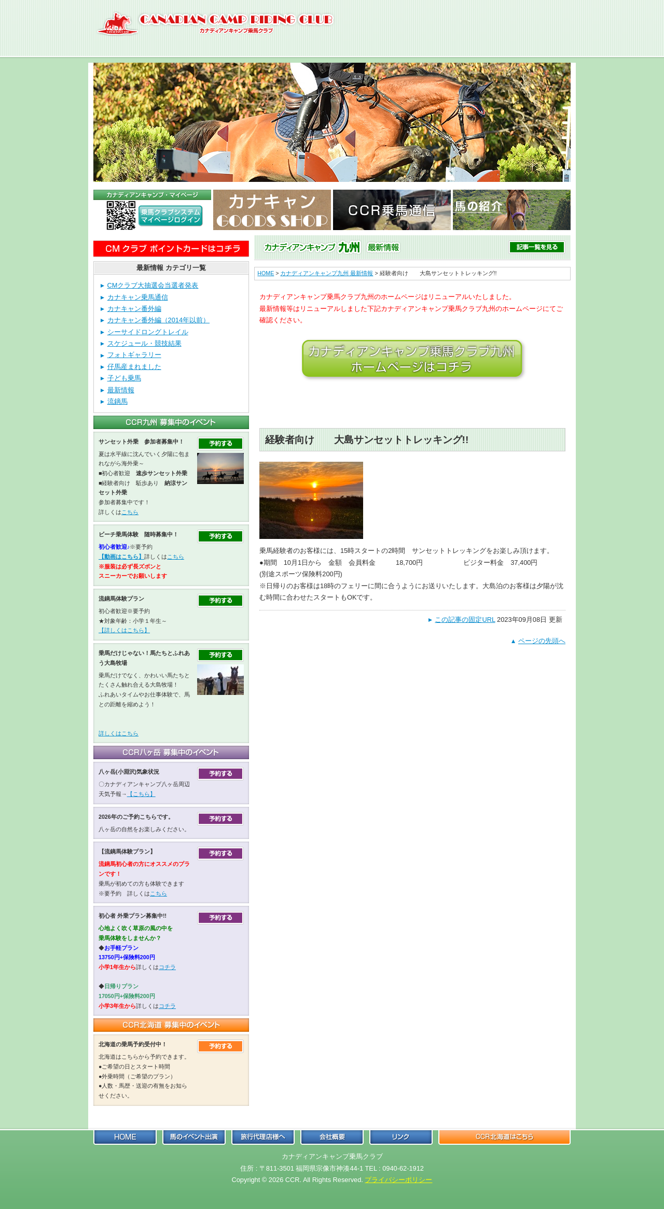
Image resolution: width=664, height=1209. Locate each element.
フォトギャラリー (134, 355)
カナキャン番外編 (134, 308)
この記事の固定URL (465, 619)
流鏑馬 (117, 401)
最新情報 (120, 390)
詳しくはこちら (119, 733)
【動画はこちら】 (121, 556)
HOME (265, 273)
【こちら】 (141, 794)
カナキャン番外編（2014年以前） (158, 320)
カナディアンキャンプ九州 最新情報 (326, 273)
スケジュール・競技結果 (144, 343)
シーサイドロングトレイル (147, 332)
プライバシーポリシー (398, 1180)
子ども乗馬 (124, 378)
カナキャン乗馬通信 (137, 297)
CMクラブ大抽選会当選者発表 (153, 285)
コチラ (167, 967)
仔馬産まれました (134, 367)
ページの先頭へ (541, 641)
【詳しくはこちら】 (124, 630)
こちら (130, 512)
